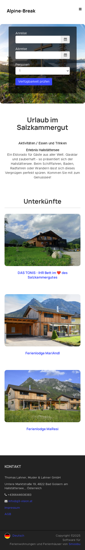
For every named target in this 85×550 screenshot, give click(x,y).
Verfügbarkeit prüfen (33, 81)
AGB (8, 514)
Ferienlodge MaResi (42, 429)
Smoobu (74, 544)
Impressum (12, 507)
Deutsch (18, 535)
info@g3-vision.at (20, 501)
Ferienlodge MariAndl (42, 353)
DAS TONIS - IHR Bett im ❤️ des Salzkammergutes (43, 275)
